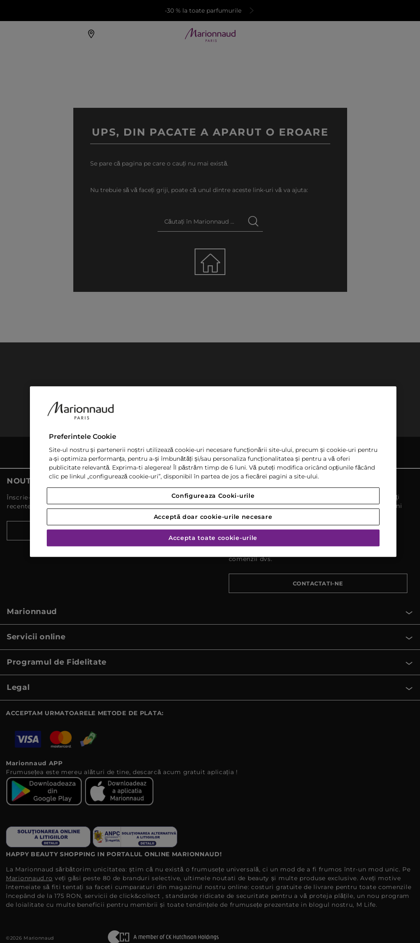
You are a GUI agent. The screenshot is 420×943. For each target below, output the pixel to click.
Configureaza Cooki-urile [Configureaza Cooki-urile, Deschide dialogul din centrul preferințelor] (213, 496)
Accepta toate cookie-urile (213, 538)
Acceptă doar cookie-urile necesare (213, 517)
